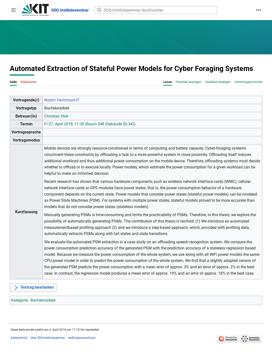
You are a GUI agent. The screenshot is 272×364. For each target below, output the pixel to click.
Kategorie (19, 300)
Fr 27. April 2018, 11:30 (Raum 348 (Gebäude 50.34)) (90, 124)
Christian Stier (56, 116)
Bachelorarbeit (43, 300)
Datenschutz (19, 338)
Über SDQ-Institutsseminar (47, 338)
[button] (13, 10)
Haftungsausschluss (81, 338)
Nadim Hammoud (59, 100)
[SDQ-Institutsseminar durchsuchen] (156, 10)
